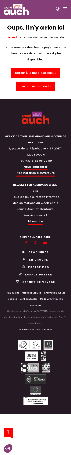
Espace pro (35, 267)
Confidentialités (28, 299)
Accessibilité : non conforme (35, 329)
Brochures (35, 252)
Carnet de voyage (35, 281)
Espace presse (35, 274)
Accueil (12, 37)
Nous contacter (36, 167)
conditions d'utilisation (41, 317)
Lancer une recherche (35, 86)
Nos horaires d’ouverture (35, 173)
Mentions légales (31, 292)
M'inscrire (35, 221)
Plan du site (12, 292)
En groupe (35, 259)
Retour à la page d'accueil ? (35, 73)
